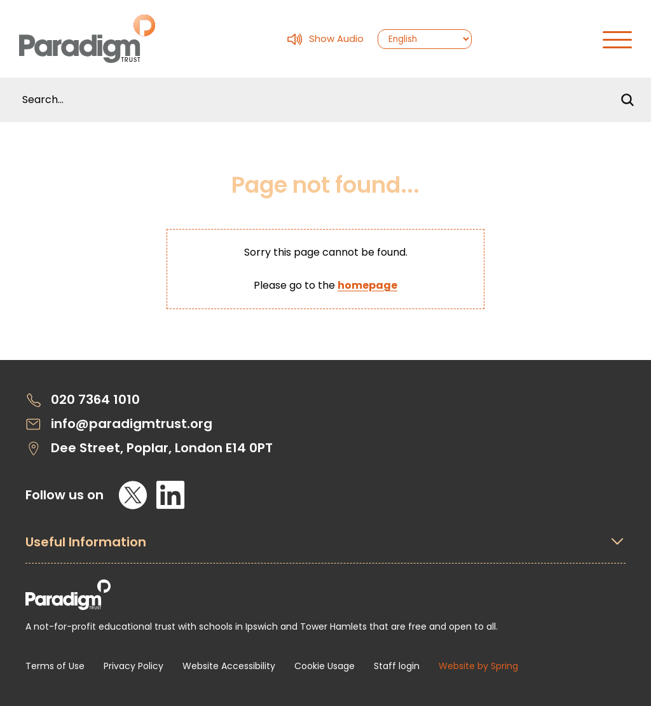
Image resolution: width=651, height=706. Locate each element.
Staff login (397, 666)
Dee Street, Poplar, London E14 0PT (149, 448)
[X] (132, 494)
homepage (367, 285)
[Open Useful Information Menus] (325, 549)
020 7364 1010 (82, 400)
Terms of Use (55, 666)
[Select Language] (425, 39)
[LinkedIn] (170, 494)
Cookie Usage (324, 666)
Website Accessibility (228, 666)
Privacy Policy (133, 666)
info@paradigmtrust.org (118, 424)
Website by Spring (478, 666)
